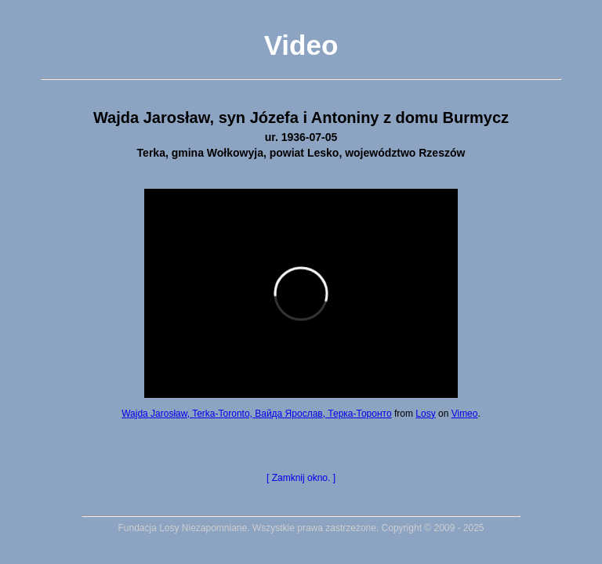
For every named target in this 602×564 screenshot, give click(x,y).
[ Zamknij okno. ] (301, 477)
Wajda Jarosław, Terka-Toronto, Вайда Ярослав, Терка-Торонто (256, 413)
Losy (425, 413)
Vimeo (465, 413)
